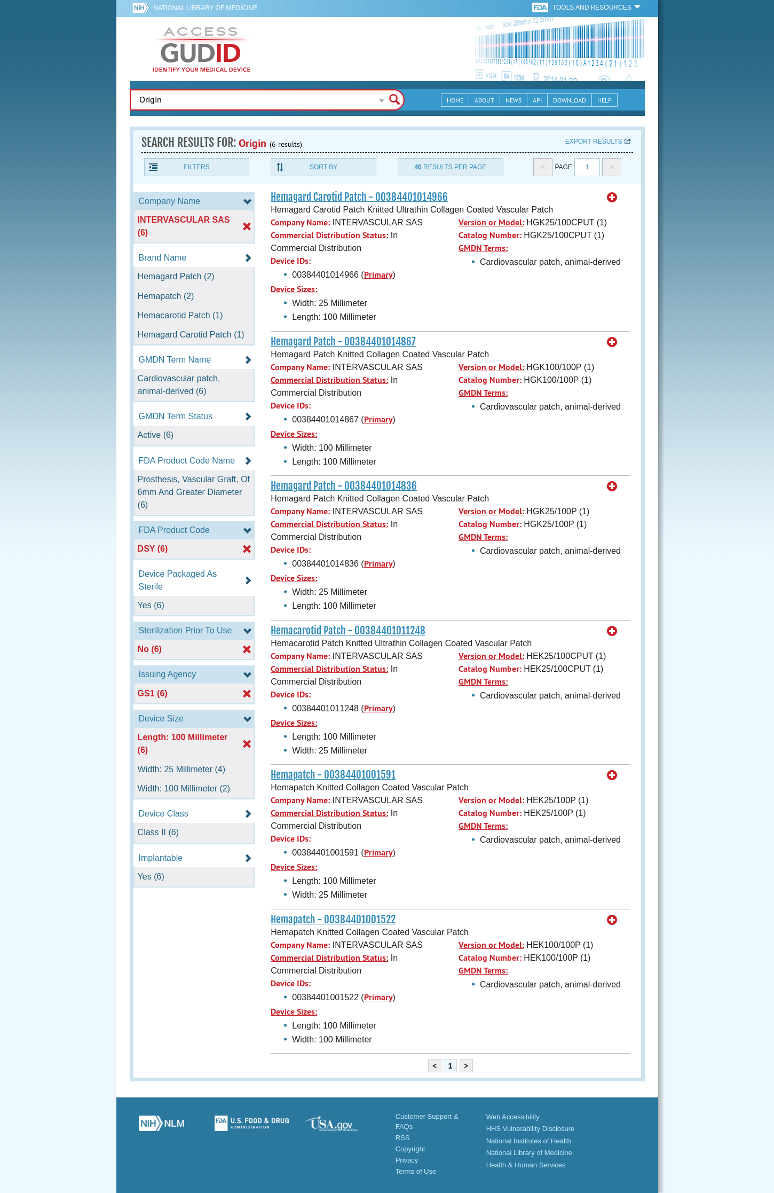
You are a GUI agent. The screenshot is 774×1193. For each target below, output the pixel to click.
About (484, 100)
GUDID (201, 49)
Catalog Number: (490, 235)
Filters (196, 167)
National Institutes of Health (528, 1141)
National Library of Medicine (205, 8)
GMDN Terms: (483, 248)
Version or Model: (491, 222)
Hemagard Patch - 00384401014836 (344, 486)
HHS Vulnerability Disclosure (530, 1129)
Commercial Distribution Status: (329, 235)
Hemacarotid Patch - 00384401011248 (348, 630)
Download (569, 100)
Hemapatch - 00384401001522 (333, 919)
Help (604, 100)
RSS (403, 1138)
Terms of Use (416, 1171)
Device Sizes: (294, 289)
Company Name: (300, 222)
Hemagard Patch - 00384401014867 (343, 341)
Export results (593, 141)
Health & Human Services (526, 1165)
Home (455, 100)
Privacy (407, 1160)
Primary (378, 274)
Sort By (323, 167)
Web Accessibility (513, 1117)
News (514, 100)
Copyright (410, 1149)
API (537, 100)
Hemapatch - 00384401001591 (333, 774)
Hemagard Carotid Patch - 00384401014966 (359, 197)
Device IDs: (291, 260)
